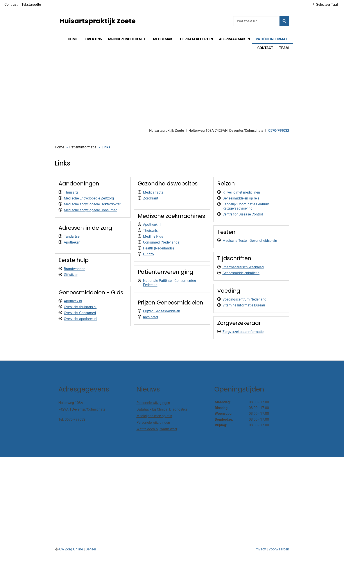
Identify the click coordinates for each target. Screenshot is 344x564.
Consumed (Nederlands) (162, 242)
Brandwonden (74, 269)
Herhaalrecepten (196, 39)
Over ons (93, 39)
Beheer (91, 549)
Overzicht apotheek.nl (80, 319)
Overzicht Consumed (80, 313)
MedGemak (162, 39)
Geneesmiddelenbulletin (241, 273)
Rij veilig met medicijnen (241, 192)
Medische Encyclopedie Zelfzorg (89, 198)
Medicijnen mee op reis (154, 416)
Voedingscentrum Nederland (244, 299)
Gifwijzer (70, 275)
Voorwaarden (279, 549)
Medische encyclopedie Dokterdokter (92, 204)
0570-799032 (75, 419)
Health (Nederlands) (158, 248)
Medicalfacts (153, 192)
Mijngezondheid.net (126, 39)
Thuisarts (71, 192)
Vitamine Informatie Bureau (243, 305)
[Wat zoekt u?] (256, 21)
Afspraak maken (234, 39)
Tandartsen (72, 236)
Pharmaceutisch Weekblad (243, 267)
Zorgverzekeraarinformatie (242, 332)
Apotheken (72, 242)
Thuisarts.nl (152, 230)
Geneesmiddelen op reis (240, 198)
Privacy (260, 549)
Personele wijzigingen (153, 403)
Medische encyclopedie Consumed (90, 210)
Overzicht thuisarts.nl (80, 307)
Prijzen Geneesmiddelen (161, 311)
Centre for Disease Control (242, 214)
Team (284, 48)
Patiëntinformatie (273, 39)
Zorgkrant (150, 198)
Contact (265, 48)
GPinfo (148, 254)
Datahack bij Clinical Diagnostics (162, 409)
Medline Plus (153, 236)
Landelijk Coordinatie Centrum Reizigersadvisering (245, 206)
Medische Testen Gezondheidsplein (249, 240)
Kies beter (150, 317)
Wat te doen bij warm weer (156, 429)
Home (73, 39)
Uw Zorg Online (71, 549)
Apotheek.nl (73, 301)
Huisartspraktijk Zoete (97, 21)
